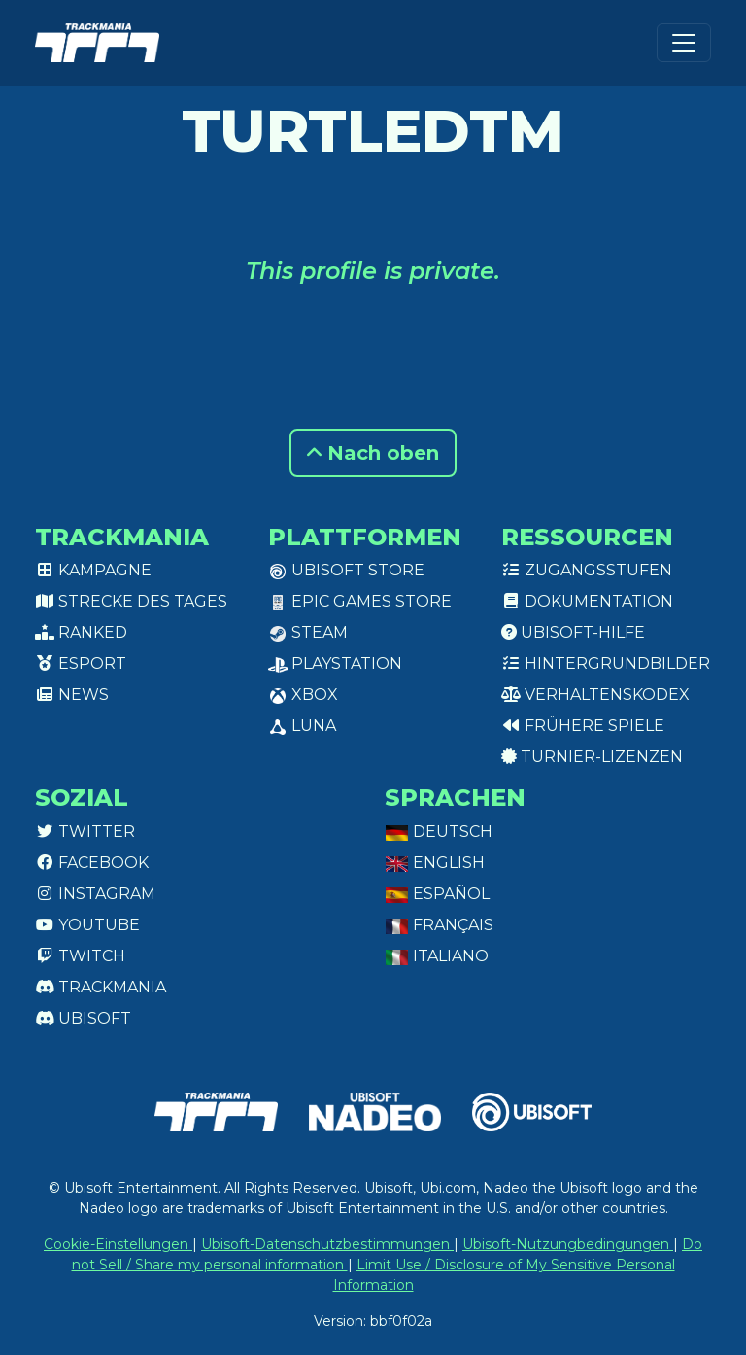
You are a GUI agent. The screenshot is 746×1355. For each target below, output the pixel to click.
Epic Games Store (360, 601)
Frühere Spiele (582, 725)
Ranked (81, 632)
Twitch (80, 956)
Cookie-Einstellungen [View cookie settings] (118, 1244)
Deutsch (438, 831)
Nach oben (373, 453)
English (435, 862)
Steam (308, 632)
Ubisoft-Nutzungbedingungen (567, 1244)
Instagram (95, 894)
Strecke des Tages (131, 601)
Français (439, 925)
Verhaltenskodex (595, 694)
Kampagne (93, 570)
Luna (302, 725)
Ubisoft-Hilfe (573, 632)
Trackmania (100, 987)
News (72, 694)
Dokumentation (587, 601)
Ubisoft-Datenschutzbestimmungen (327, 1244)
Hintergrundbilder (605, 663)
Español (437, 894)
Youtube (87, 925)
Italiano (437, 956)
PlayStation (335, 663)
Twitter (85, 831)
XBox (303, 694)
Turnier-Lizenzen (592, 756)
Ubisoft (83, 1018)
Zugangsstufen (586, 570)
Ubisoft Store (346, 570)
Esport (80, 663)
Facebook (92, 862)
